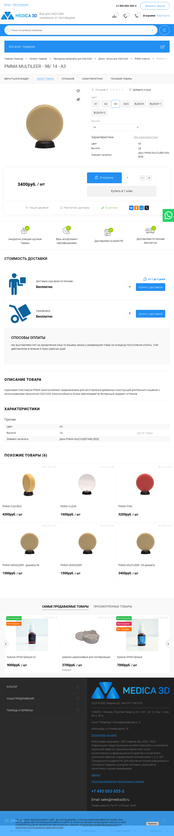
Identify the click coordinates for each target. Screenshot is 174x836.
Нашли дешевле (37, 208)
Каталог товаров (87, 47)
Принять (152, 823)
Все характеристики (146, 137)
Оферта (95, 775)
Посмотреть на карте (103, 735)
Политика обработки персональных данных (117, 781)
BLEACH (139, 103)
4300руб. (28, 517)
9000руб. (17, 665)
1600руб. (87, 517)
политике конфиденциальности (101, 824)
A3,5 (126, 103)
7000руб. (127, 665)
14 (139, 148)
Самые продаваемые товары (65, 606)
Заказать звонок (155, 5)
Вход (7, 4)
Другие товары (145, 433)
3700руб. (87, 667)
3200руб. (145, 517)
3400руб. (145, 575)
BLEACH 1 (155, 103)
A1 (95, 103)
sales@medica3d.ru (115, 800)
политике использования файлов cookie (39, 827)
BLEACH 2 (99, 112)
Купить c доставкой (150, 287)
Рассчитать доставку (75, 208)
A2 (105, 103)
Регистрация (20, 4)
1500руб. (28, 575)
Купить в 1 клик (121, 191)
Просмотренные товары (113, 606)
